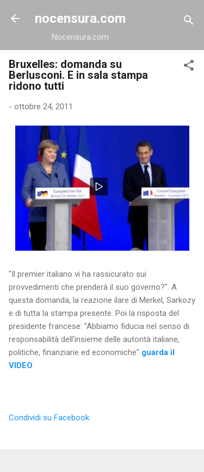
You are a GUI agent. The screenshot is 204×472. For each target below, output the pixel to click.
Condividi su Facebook (49, 418)
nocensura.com (80, 18)
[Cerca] (188, 22)
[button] (188, 67)
